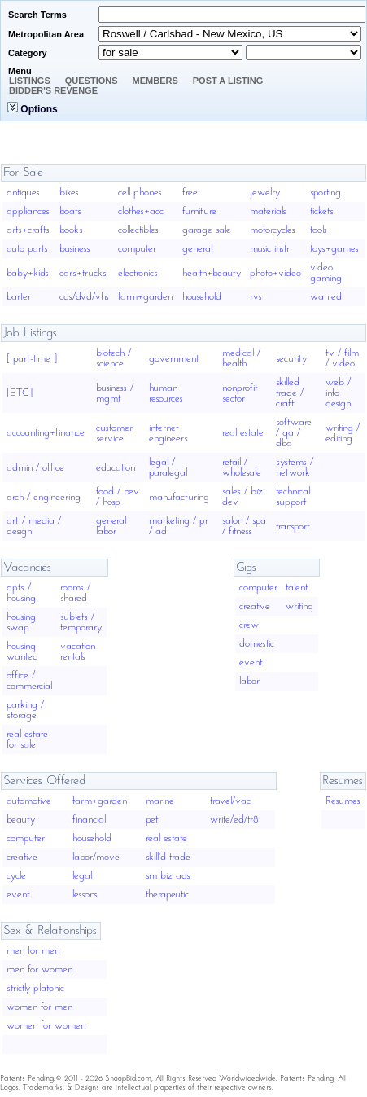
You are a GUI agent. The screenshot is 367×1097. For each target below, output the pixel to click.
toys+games (334, 249)
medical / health (241, 358)
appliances (28, 211)
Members (155, 81)
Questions (91, 81)
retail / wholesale (241, 467)
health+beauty (211, 273)
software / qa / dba (294, 433)
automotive (29, 801)
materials (268, 211)
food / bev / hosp (117, 496)
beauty (21, 819)
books (71, 230)
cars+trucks (83, 273)
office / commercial (29, 680)
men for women (39, 969)
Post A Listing (228, 81)
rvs (256, 297)
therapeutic (167, 894)
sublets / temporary (81, 622)
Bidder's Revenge (53, 90)
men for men (33, 951)
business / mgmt (114, 393)
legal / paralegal (168, 467)
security (291, 358)
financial (89, 819)
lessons (85, 894)
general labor (111, 526)
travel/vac (230, 801)
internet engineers (168, 433)
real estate (243, 433)
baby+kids (28, 273)
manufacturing (179, 497)
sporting (325, 192)
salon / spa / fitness (244, 526)
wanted (326, 297)
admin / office (35, 468)
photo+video (275, 273)
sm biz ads (168, 876)
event (251, 662)
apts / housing (21, 592)
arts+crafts (28, 230)
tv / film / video (342, 358)
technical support (293, 496)
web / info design (338, 393)
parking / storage (25, 710)
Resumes (342, 801)
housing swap (21, 622)
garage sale (206, 230)
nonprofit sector (240, 393)
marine (160, 801)
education (115, 468)
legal (82, 876)
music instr (270, 249)
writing (299, 606)
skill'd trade (168, 857)
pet (152, 819)
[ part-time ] (32, 358)
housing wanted (22, 651)
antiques (23, 192)
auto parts (27, 249)
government (174, 358)
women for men (39, 1007)
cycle (16, 876)
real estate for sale (27, 739)
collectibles (138, 230)
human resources (166, 393)
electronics (138, 273)
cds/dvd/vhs (84, 297)
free (190, 192)
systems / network (294, 467)
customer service (114, 433)
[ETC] (20, 393)
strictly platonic (35, 988)
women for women (46, 1025)
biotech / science (113, 358)
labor (249, 681)
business (74, 249)
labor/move (96, 857)
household (201, 297)
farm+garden (145, 297)
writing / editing (342, 433)
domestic (256, 643)
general (197, 249)
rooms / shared (75, 592)
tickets (322, 211)
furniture (199, 211)
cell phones (140, 192)
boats (70, 211)
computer (137, 249)
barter (19, 297)
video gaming (326, 272)
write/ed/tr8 (234, 819)
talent (297, 587)
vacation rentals (77, 651)
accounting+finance (46, 433)
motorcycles (272, 230)
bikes (69, 192)
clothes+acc (141, 211)
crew (249, 625)
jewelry (265, 192)
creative (254, 606)
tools (318, 230)
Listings (29, 81)
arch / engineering (44, 497)
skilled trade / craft (290, 393)
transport (293, 526)
